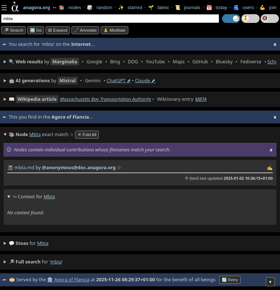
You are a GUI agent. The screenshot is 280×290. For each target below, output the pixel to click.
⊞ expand (57, 30)
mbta (42, 243)
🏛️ (50, 279)
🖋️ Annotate (85, 30)
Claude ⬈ (145, 80)
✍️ (270, 167)
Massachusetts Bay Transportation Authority (105, 99)
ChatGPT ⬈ (118, 80)
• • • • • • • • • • (142, 61)
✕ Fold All (87, 134)
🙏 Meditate (114, 30)
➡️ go (36, 30)
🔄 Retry (230, 280)
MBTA (200, 99)
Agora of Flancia (71, 279)
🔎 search (13, 30)
